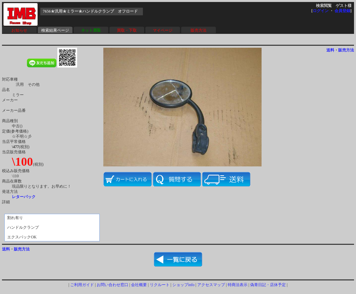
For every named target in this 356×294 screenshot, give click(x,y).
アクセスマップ (211, 285)
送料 (330, 50)
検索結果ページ (55, 30)
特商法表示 (237, 285)
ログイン (321, 11)
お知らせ (19, 30)
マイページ (163, 30)
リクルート (160, 285)
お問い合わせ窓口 (112, 285)
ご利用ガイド (82, 285)
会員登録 (342, 11)
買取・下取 (127, 30)
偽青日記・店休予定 (268, 285)
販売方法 (198, 30)
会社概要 (139, 285)
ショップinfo (183, 285)
